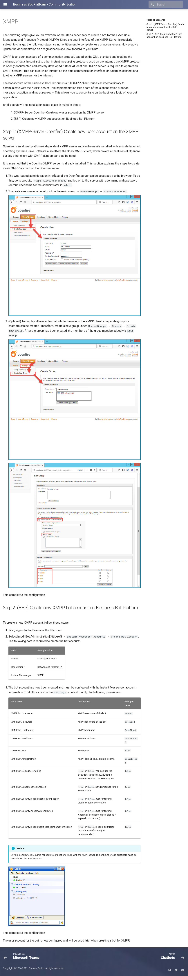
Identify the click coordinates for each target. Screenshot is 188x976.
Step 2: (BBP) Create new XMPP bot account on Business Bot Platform (164, 35)
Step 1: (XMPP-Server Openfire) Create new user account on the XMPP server (166, 27)
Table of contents (156, 20)
